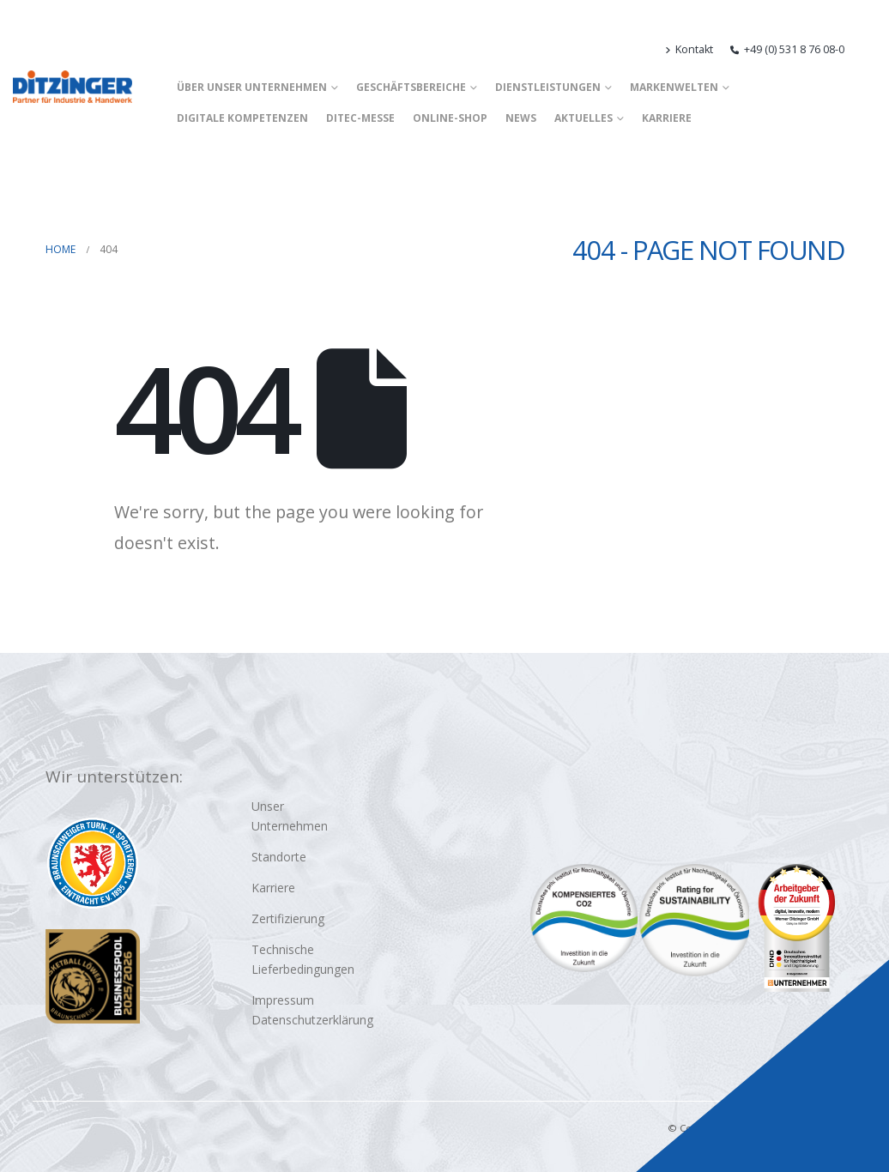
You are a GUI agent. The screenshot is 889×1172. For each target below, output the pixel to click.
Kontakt (689, 49)
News (520, 118)
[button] (869, 49)
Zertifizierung (287, 918)
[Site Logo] (72, 86)
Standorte (278, 857)
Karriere (667, 118)
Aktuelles (583, 118)
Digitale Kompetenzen (242, 118)
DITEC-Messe (360, 118)
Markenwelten (674, 87)
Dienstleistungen (548, 87)
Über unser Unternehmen (252, 87)
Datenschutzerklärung (312, 1020)
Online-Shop (450, 118)
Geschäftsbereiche (411, 87)
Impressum (282, 1000)
